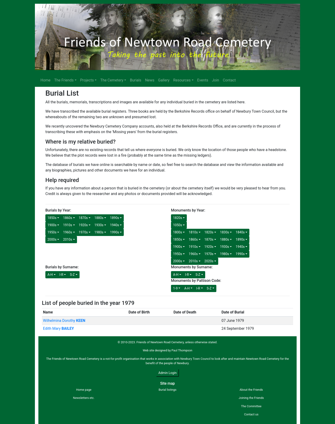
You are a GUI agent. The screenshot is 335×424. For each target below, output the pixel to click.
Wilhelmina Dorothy (64, 320)
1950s (52, 232)
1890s (114, 218)
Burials (135, 80)
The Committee (251, 406)
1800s (177, 232)
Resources (182, 80)
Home (45, 80)
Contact (229, 80)
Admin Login (167, 373)
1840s (240, 232)
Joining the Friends (251, 398)
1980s (99, 232)
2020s (209, 261)
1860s (67, 218)
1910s (67, 225)
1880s (99, 218)
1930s (99, 225)
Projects (87, 80)
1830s (224, 232)
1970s (83, 232)
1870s (83, 218)
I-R (61, 274)
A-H (50, 274)
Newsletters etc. (83, 398)
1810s (193, 232)
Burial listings (168, 389)
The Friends (64, 80)
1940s (114, 225)
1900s (52, 225)
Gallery (164, 80)
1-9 (175, 288)
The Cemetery (111, 80)
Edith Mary (58, 328)
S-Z (72, 274)
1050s (177, 225)
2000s (52, 239)
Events (202, 80)
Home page (83, 389)
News (149, 80)
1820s (177, 218)
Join (215, 80)
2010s (67, 239)
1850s (52, 218)
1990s (114, 232)
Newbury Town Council (195, 358)
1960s (67, 232)
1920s (83, 225)
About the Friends (251, 389)
